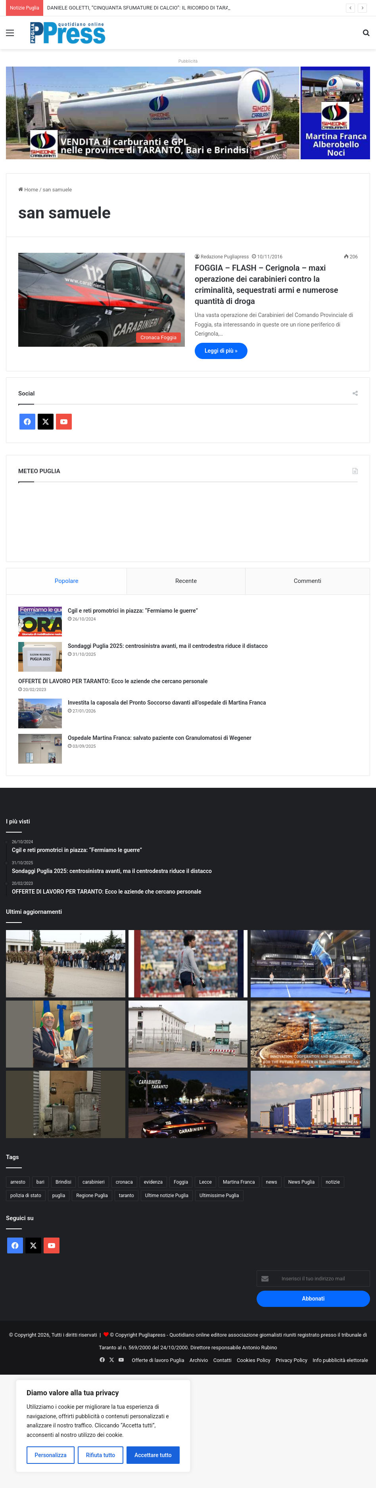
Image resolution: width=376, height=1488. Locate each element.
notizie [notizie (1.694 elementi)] (333, 1182)
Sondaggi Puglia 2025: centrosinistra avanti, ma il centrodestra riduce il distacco (168, 646)
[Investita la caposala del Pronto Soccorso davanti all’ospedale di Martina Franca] (40, 713)
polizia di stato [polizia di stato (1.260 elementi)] (25, 1195)
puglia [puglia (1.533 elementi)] (58, 1195)
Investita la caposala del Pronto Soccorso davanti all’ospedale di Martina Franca (167, 702)
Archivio (199, 1360)
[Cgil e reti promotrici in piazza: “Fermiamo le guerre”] (40, 621)
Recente (186, 581)
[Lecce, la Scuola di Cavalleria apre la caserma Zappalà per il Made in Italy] (65, 963)
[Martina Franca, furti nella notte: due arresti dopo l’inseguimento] (188, 1104)
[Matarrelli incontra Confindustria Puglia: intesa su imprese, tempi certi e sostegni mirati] (65, 1034)
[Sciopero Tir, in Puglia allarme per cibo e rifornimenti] (310, 1104)
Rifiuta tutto (100, 1455)
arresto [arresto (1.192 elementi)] (17, 1182)
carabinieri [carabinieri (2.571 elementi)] (93, 1182)
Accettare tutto (153, 1455)
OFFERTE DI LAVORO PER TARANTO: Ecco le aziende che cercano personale (113, 681)
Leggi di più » (221, 351)
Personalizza (51, 1455)
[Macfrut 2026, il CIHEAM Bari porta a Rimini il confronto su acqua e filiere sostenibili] (310, 1034)
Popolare (67, 581)
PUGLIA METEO (188, 520)
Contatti (222, 1360)
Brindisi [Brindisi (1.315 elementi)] (63, 1182)
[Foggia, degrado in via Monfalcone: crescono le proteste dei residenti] (65, 1104)
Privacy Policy (291, 1360)
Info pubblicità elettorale (340, 1360)
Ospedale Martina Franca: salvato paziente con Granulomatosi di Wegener (159, 738)
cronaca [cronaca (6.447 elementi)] (124, 1182)
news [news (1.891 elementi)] (271, 1182)
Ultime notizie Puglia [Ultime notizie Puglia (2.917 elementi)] (166, 1195)
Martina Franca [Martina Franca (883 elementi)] (239, 1182)
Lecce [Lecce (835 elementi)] (205, 1182)
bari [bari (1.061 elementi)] (40, 1182)
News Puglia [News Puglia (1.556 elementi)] (301, 1182)
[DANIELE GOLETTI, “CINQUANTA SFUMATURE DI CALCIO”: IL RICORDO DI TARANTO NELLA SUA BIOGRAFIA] (188, 963)
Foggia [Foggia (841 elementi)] (181, 1182)
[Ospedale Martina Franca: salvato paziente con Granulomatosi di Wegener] (40, 749)
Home (28, 190)
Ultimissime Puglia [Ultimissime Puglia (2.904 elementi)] (219, 1195)
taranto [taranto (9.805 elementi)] (126, 1195)
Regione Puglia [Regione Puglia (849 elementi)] (92, 1195)
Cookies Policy (253, 1360)
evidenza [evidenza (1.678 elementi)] (153, 1182)
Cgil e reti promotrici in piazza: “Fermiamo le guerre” (133, 610)
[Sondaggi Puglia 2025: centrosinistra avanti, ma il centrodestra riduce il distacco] (40, 657)
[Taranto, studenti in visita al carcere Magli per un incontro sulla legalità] (188, 1034)
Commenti (307, 581)
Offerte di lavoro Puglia (158, 1360)
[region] (103, 1426)
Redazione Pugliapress (225, 257)
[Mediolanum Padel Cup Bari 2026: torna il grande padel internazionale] (310, 963)
